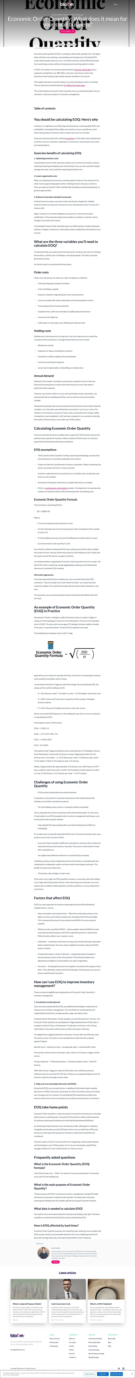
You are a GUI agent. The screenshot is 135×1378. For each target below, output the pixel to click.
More (55, 1262)
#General (61, 44)
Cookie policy (54, 1346)
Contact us (72, 1357)
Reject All (103, 1374)
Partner (71, 1350)
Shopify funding (93, 1357)
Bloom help (111, 1338)
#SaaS (53, 1320)
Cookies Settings (89, 1374)
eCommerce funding (95, 1338)
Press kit (72, 1353)
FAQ (109, 1346)
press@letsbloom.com (17, 1350)
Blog (109, 1342)
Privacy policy (54, 1342)
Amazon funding (93, 1350)
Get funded (67, 31)
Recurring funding (94, 1342)
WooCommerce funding (96, 1353)
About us (72, 1338)
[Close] (132, 1374)
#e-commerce (71, 44)
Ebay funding (92, 1346)
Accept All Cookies (116, 1374)
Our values (72, 1342)
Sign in (116, 4)
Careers (71, 1346)
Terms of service (55, 1338)
